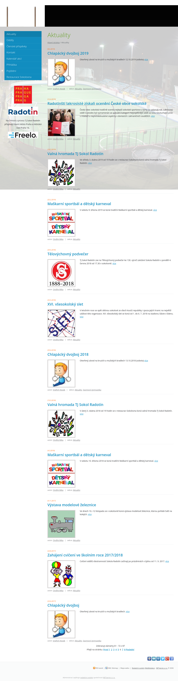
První (105, 649)
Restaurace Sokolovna (19, 77)
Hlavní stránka (53, 42)
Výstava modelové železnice (71, 504)
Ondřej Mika (58, 139)
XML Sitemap (113, 668)
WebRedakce (150, 668)
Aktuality (78, 89)
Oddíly (10, 40)
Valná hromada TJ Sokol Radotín (75, 153)
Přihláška (12, 64)
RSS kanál (99, 668)
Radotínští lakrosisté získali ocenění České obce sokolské (97, 103)
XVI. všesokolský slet (65, 304)
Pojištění (11, 71)
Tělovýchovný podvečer (67, 253)
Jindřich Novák (59, 89)
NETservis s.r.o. (162, 668)
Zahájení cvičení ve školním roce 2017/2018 (85, 555)
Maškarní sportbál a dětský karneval (79, 203)
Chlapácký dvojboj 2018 (67, 354)
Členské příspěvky (17, 46)
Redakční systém (138, 668)
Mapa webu (124, 668)
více (146, 59)
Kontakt (11, 52)
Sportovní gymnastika (92, 89)
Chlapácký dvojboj (63, 605)
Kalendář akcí (14, 58)
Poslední (130, 649)
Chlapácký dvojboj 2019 (67, 53)
